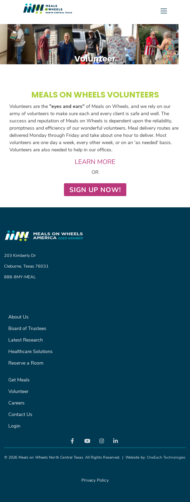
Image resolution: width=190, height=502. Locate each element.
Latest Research (25, 339)
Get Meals (19, 379)
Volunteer (18, 391)
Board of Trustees (27, 328)
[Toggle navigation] (95, 22)
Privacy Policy (95, 480)
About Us (18, 316)
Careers (16, 402)
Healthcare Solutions (30, 351)
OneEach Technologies (166, 457)
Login (14, 425)
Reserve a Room (25, 362)
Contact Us (20, 414)
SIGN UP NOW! (95, 189)
